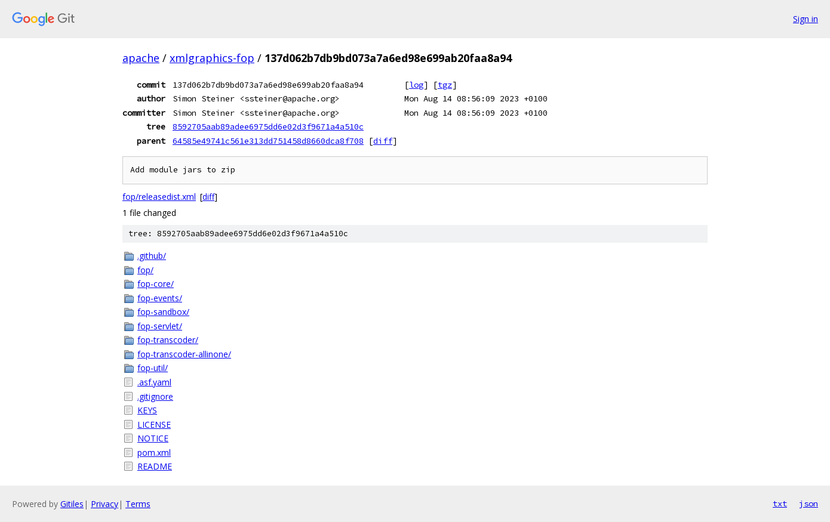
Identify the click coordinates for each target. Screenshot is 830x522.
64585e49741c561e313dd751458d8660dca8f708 (268, 140)
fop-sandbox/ (163, 311)
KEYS (147, 410)
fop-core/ (155, 283)
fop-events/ (159, 298)
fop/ (145, 270)
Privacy (104, 503)
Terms (137, 503)
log (416, 84)
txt (780, 503)
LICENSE (154, 424)
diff (382, 140)
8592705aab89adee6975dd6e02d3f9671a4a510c (268, 126)
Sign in (805, 18)
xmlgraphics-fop (212, 58)
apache (140, 58)
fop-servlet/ (159, 326)
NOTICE (152, 438)
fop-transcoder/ (167, 339)
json (808, 503)
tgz (445, 84)
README (154, 466)
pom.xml (154, 452)
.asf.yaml (154, 382)
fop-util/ (152, 367)
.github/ (151, 255)
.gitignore (155, 396)
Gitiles (72, 503)
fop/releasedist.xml (159, 196)
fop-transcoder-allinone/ (184, 354)
